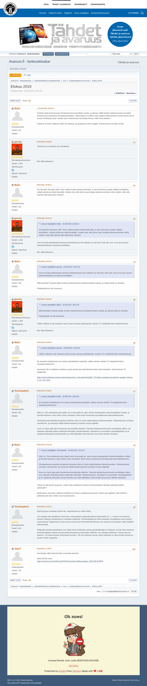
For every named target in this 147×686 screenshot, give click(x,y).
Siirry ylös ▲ (135, 680)
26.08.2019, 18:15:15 (44, 506)
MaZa (17, 108)
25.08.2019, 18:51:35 (44, 261)
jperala (18, 142)
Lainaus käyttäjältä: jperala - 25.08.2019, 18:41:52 (60, 267)
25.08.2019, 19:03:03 (44, 342)
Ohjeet (114, 680)
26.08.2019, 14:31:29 (44, 445)
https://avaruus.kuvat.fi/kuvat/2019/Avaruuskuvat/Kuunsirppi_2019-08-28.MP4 (70, 561)
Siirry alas (15, 101)
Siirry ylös (15, 580)
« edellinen (119, 93)
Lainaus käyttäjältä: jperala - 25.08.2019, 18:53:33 (60, 348)
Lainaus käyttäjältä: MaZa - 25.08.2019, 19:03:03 (60, 396)
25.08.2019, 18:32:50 (44, 142)
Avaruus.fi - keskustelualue (29, 61)
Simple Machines (27, 680)
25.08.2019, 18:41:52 (44, 218)
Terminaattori (21, 391)
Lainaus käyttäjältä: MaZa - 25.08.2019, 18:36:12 (60, 224)
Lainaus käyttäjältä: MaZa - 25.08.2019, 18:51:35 (60, 305)
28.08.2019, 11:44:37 (44, 548)
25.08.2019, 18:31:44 (46, 108)
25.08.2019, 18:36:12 (44, 185)
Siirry (98, 591)
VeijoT (17, 548)
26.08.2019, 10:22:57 (44, 391)
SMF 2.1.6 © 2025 (13, 680)
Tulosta (133, 101)
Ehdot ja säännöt (124, 680)
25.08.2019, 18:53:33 (44, 299)
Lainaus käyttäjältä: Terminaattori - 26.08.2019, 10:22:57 (63, 450)
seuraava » (131, 93)
